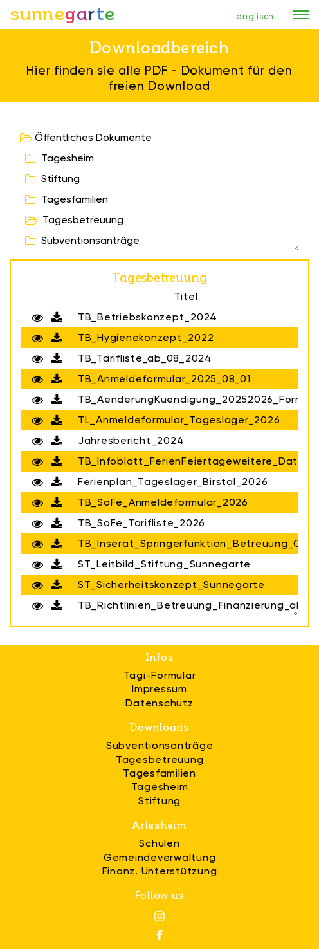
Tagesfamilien (66, 199)
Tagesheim (59, 158)
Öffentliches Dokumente (86, 137)
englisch (255, 16)
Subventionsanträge (82, 240)
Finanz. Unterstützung (159, 871)
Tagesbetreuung (74, 220)
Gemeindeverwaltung (160, 857)
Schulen (159, 843)
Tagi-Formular (159, 675)
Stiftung (52, 178)
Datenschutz (159, 703)
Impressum (159, 689)
